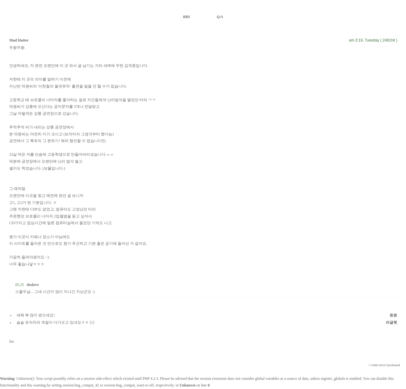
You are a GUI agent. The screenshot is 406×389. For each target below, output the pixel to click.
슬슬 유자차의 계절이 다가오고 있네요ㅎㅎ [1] (55, 322)
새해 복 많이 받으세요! (35, 315)
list (11, 341)
